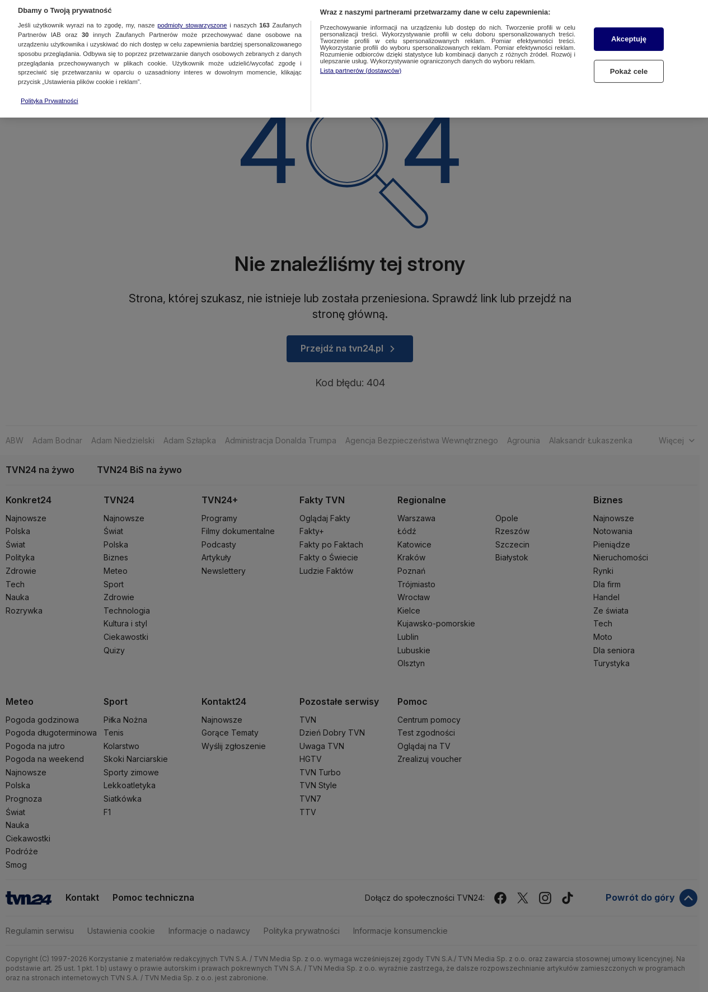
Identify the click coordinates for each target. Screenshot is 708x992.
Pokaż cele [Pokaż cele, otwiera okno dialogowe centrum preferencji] (629, 49)
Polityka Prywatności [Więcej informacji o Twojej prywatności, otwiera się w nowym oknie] (49, 78)
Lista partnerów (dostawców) (360, 48)
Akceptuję (628, 17)
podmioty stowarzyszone (192, 3)
